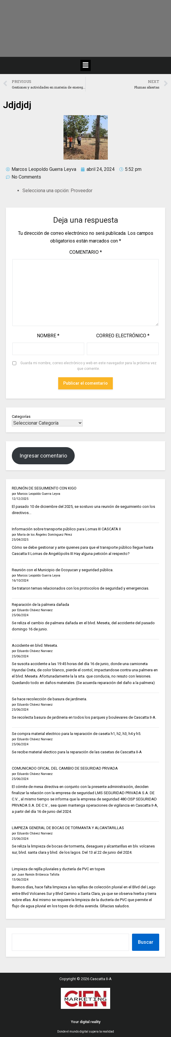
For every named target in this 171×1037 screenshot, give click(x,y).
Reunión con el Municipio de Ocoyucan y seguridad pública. (62, 570)
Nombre (48, 335)
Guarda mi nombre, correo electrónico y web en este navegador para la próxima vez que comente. (88, 366)
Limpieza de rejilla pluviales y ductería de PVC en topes (58, 869)
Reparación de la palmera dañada (40, 604)
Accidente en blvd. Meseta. (35, 645)
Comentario (85, 252)
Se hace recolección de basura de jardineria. (49, 699)
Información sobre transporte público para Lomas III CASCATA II (66, 529)
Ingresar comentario (43, 455)
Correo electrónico (122, 335)
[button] (85, 65)
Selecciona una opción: (45, 190)
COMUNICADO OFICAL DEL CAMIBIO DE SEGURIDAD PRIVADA (65, 768)
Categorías (21, 416)
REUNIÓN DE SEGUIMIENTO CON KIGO (44, 488)
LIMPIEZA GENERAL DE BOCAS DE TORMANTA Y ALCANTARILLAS (68, 828)
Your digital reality (85, 1022)
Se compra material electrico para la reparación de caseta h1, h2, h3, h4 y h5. (76, 733)
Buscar (145, 942)
